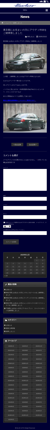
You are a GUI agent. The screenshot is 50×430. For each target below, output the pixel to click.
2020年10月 (39, 363)
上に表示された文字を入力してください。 (14, 229)
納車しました (17, 23)
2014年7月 (39, 402)
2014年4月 (39, 406)
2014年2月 (25, 410)
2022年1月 (25, 346)
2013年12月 (11, 415)
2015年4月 (39, 389)
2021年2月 (25, 359)
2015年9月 (11, 385)
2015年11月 (25, 380)
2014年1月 (39, 410)
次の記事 (32, 144)
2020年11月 (25, 363)
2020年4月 (25, 372)
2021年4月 (39, 354)
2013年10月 (39, 415)
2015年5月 (25, 389)
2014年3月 (11, 410)
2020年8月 (25, 367)
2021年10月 (11, 350)
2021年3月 (11, 359)
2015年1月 (39, 393)
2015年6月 (11, 389)
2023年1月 (11, 346)
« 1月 (6, 276)
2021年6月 (11, 354)
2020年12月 (11, 363)
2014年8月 (25, 402)
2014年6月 (11, 406)
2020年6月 (11, 372)
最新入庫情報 (10, 328)
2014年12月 (11, 398)
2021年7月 (39, 350)
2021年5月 (25, 354)
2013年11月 (25, 415)
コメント (5, 167)
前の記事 (17, 144)
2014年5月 (25, 406)
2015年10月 (39, 380)
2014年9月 (11, 402)
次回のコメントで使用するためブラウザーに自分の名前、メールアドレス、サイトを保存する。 (25, 223)
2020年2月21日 (43, 36)
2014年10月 (39, 398)
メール (5, 204)
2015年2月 (25, 393)
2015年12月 (11, 380)
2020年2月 (11, 376)
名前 (5, 195)
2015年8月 (25, 385)
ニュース (8, 23)
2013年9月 (11, 419)
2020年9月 (11, 367)
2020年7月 (39, 367)
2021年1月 (39, 359)
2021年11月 (39, 346)
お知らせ (9, 289)
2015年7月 (39, 385)
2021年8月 (25, 350)
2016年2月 (25, 376)
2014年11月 (25, 398)
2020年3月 (39, 372)
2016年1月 (39, 376)
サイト (5, 213)
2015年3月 (11, 393)
